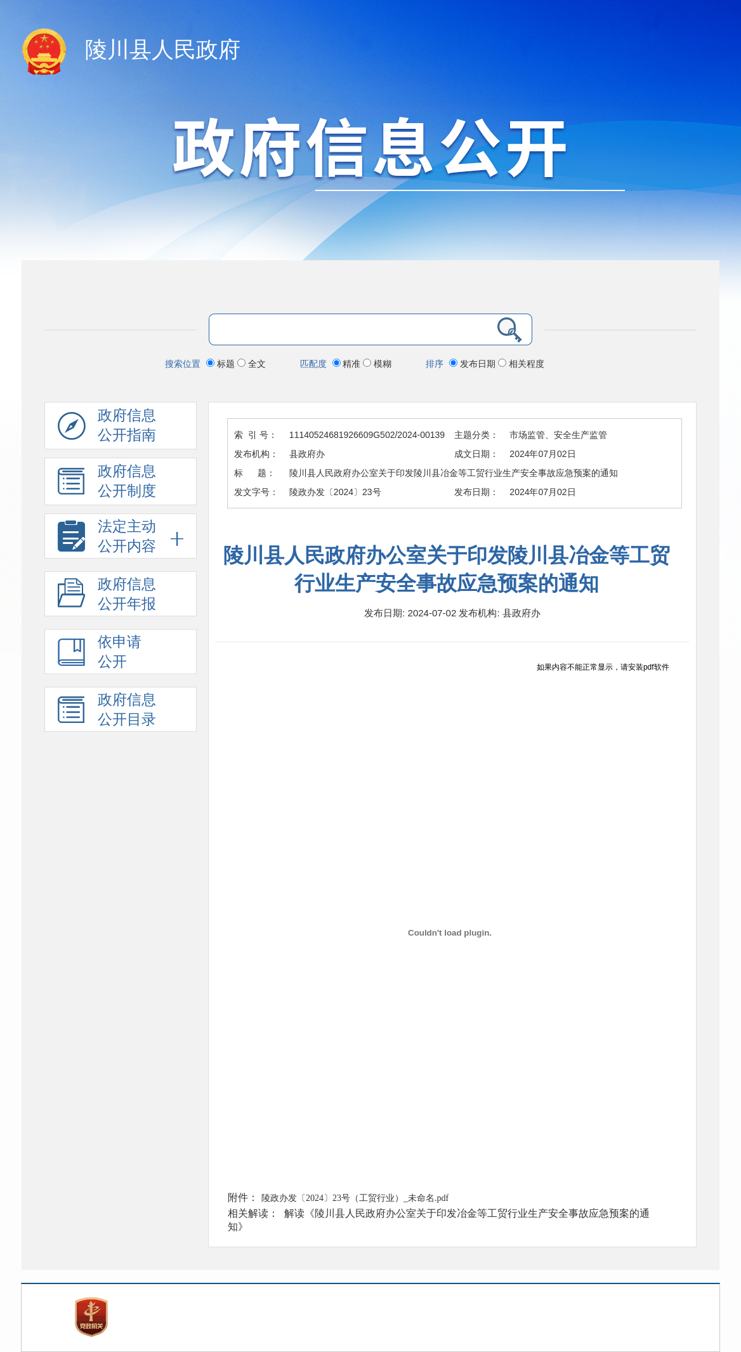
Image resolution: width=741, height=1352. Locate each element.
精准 (348, 364)
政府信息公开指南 (107, 428)
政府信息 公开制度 (107, 484)
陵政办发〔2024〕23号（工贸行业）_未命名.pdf (355, 1198)
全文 (251, 364)
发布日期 (473, 364)
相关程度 (521, 364)
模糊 (377, 364)
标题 (221, 364)
